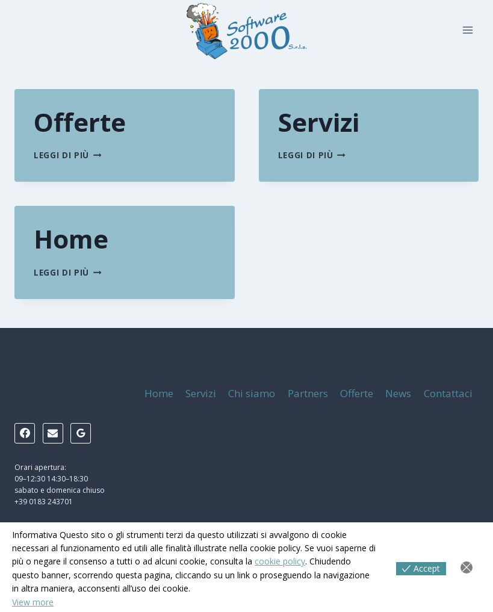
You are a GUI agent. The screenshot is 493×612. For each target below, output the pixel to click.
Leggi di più (68, 155)
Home (71, 238)
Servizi (318, 122)
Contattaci (448, 393)
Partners (308, 393)
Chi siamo (251, 393)
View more (33, 602)
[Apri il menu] (467, 29)
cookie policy (280, 561)
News (398, 393)
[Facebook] (24, 433)
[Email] (53, 433)
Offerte (80, 122)
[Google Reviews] (80, 433)
